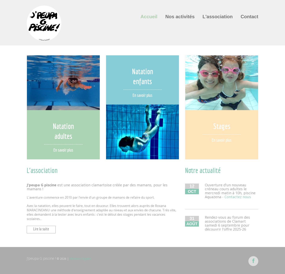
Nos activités (180, 16)
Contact (249, 16)
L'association (217, 16)
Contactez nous (237, 196)
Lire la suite (41, 229)
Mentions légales (80, 259)
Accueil (149, 16)
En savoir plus (63, 149)
